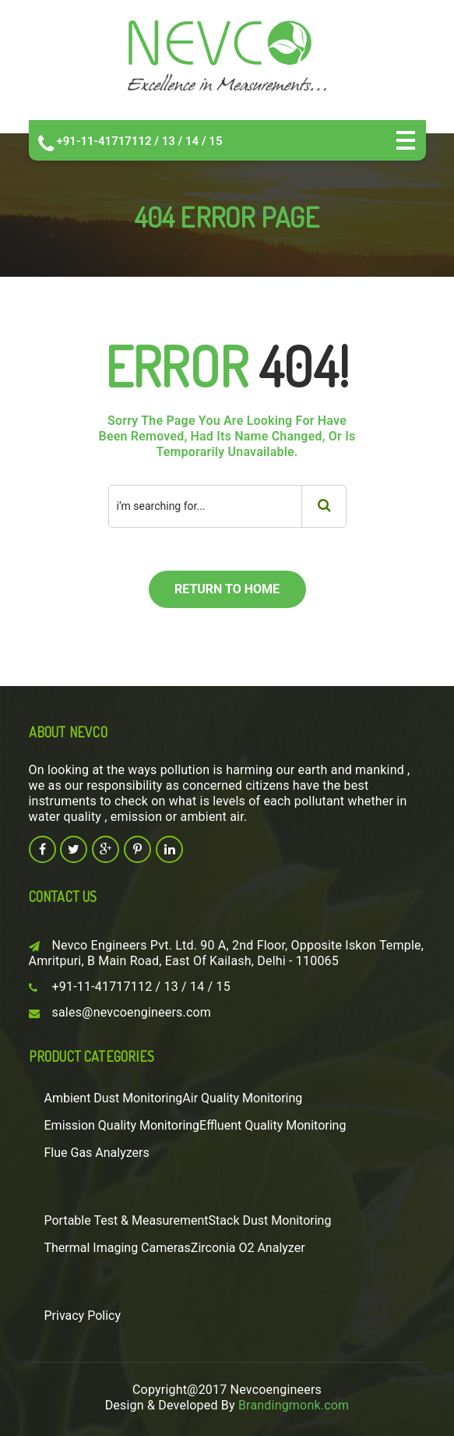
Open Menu (405, 140)
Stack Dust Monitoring (270, 1220)
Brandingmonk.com (293, 1405)
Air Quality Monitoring (242, 1098)
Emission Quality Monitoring (122, 1125)
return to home (227, 589)
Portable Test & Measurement (126, 1220)
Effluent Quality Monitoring (272, 1125)
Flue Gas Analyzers (97, 1152)
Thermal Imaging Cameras (117, 1247)
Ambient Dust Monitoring (113, 1098)
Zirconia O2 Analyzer (248, 1247)
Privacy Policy (82, 1315)
